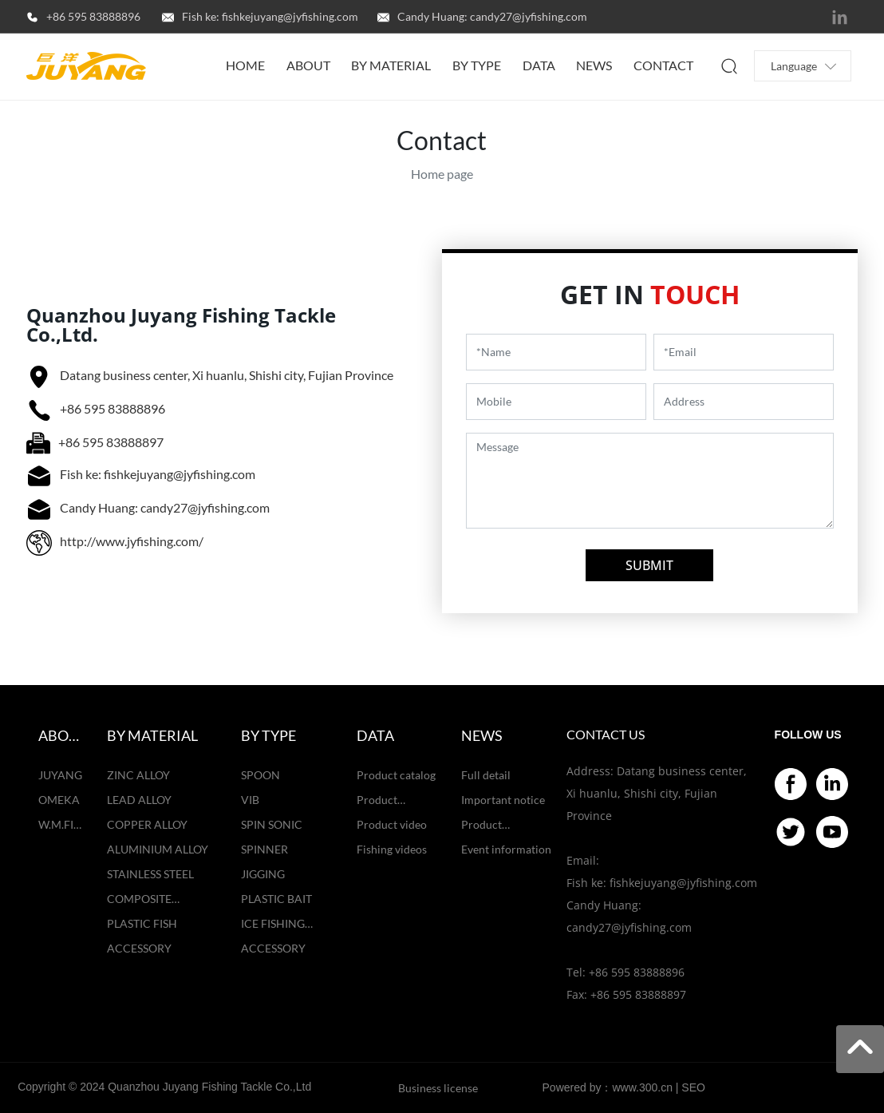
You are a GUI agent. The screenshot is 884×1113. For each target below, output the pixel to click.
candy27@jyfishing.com (629, 927)
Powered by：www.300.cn (608, 1087)
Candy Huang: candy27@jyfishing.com (492, 16)
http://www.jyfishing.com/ (131, 541)
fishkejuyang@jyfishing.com (683, 882)
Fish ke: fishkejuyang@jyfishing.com (270, 16)
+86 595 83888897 (111, 442)
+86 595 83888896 (93, 16)
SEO (693, 1087)
